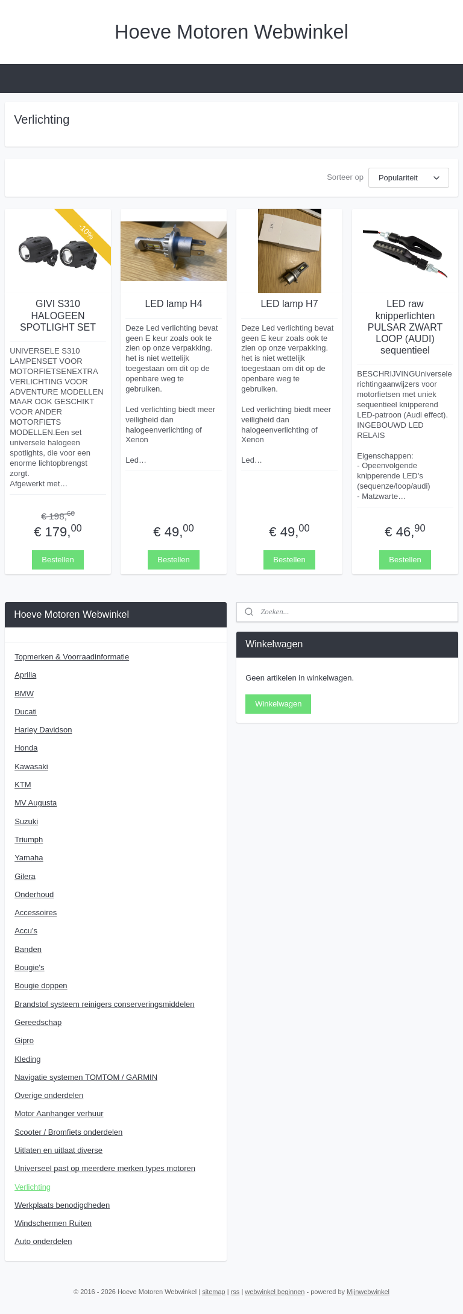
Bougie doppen (40, 985)
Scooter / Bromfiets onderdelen (68, 1132)
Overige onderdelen (48, 1095)
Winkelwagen (278, 703)
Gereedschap (37, 1022)
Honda (25, 747)
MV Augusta (35, 802)
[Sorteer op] (409, 177)
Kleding (27, 1059)
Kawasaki (31, 766)
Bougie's (29, 967)
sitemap (213, 1291)
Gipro (24, 1040)
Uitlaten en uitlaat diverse (58, 1150)
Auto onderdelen (43, 1241)
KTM (22, 784)
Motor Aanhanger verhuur (58, 1113)
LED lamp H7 (289, 304)
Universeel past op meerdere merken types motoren (104, 1168)
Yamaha (28, 857)
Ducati (25, 711)
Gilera (25, 876)
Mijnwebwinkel (368, 1291)
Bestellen (58, 558)
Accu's (25, 930)
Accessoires (35, 912)
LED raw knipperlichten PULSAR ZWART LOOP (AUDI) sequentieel (405, 327)
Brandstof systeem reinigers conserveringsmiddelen (104, 1004)
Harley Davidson (43, 729)
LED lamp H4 (173, 304)
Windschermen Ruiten (53, 1223)
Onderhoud (34, 894)
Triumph (28, 839)
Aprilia (25, 674)
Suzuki (26, 821)
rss (235, 1291)
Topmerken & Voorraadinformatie (71, 656)
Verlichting (32, 1187)
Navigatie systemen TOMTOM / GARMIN (85, 1077)
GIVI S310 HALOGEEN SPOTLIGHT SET (58, 315)
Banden (28, 949)
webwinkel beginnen (274, 1291)
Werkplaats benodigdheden (62, 1205)
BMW (24, 693)
